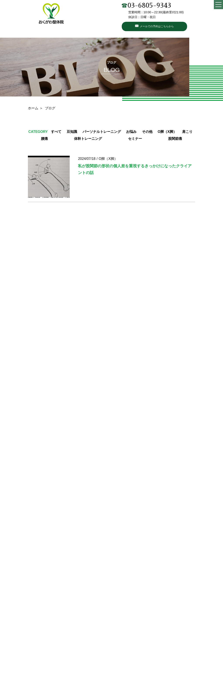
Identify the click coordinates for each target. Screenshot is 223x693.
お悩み (131, 132)
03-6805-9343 (146, 5)
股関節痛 (175, 138)
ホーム (33, 108)
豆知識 (72, 132)
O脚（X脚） (167, 132)
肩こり (187, 132)
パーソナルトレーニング (102, 132)
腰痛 (44, 138)
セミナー (135, 138)
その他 (147, 132)
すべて (56, 132)
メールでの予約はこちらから (157, 26)
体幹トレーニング (88, 138)
